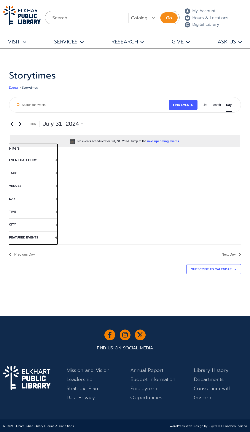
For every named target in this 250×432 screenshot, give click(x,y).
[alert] (125, 141)
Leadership (79, 379)
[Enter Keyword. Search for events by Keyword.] (91, 105)
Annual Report (146, 370)
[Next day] (20, 123)
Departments (209, 379)
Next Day (231, 254)
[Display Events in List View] (205, 105)
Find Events (183, 105)
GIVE (178, 42)
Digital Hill (215, 426)
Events (14, 88)
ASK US (227, 42)
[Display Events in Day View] (229, 105)
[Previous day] (11, 123)
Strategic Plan (82, 388)
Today (32, 123)
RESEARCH (124, 42)
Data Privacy (81, 397)
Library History (211, 370)
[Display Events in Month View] (216, 105)
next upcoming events (163, 141)
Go (169, 17)
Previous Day (22, 254)
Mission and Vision (88, 370)
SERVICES (66, 42)
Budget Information (152, 379)
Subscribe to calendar (211, 269)
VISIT (14, 42)
